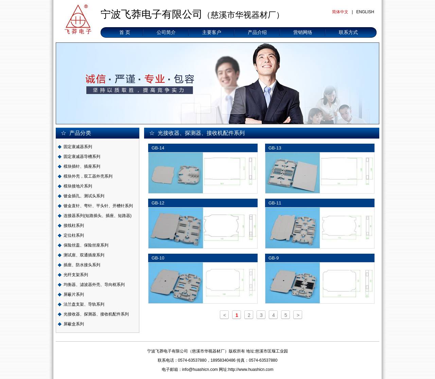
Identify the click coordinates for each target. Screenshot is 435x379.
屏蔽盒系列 (74, 324)
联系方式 (348, 32)
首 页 (124, 32)
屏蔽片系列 (74, 294)
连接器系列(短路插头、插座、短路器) (98, 215)
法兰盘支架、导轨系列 (84, 304)
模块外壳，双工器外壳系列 (88, 176)
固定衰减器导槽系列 (82, 156)
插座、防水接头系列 (82, 265)
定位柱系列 (74, 235)
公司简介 (166, 32)
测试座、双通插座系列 (84, 255)
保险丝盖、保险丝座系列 (86, 245)
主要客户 (211, 32)
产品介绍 (257, 32)
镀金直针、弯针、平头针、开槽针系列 (98, 205)
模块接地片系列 (78, 186)
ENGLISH (365, 12)
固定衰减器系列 (78, 146)
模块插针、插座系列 (82, 166)
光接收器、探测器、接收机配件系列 (96, 314)
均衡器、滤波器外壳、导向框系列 (94, 284)
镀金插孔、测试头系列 (84, 196)
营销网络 (302, 32)
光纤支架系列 (76, 274)
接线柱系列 (74, 225)
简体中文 (340, 12)
